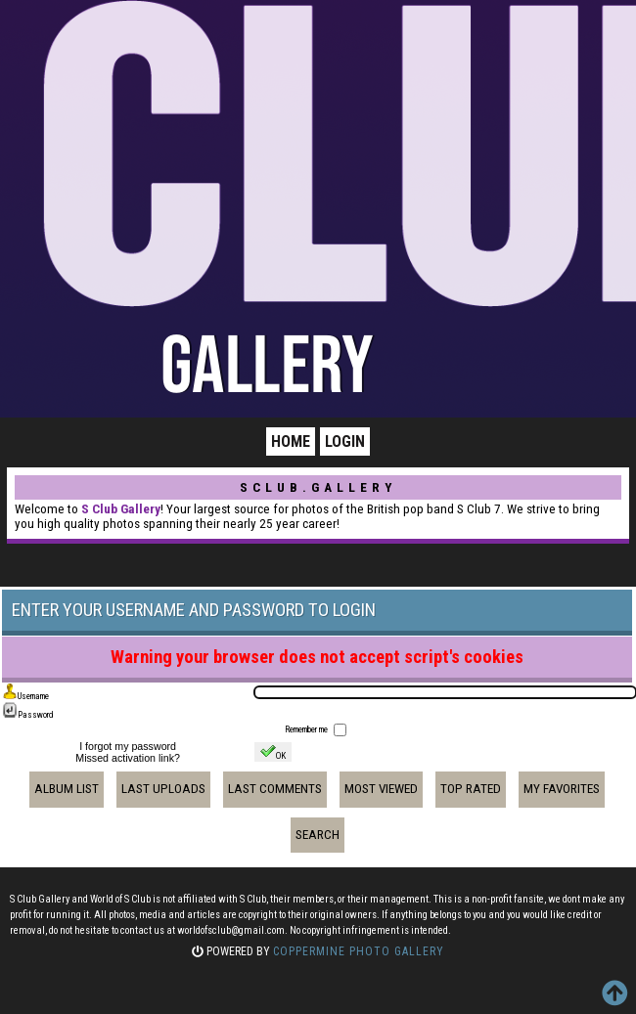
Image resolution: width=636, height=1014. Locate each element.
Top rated (470, 788)
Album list (66, 788)
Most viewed (381, 788)
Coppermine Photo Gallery (358, 951)
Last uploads (163, 788)
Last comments (275, 788)
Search (317, 834)
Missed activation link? (127, 758)
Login (345, 441)
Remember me (307, 729)
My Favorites (561, 788)
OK (273, 752)
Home (290, 441)
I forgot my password (127, 746)
